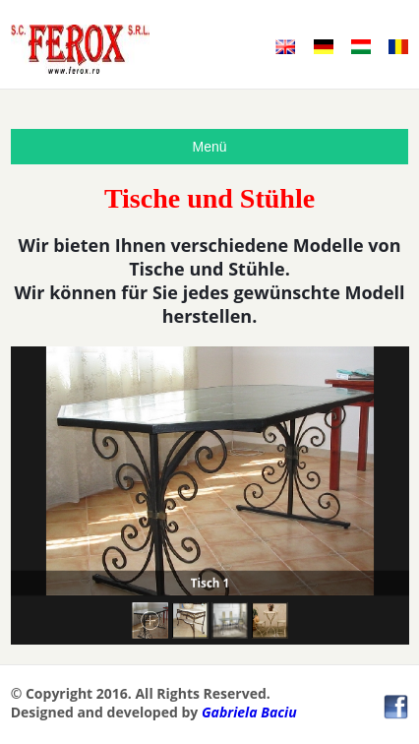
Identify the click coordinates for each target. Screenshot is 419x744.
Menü (209, 147)
